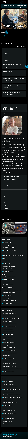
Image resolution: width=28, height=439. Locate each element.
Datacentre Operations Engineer (11, 57)
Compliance (7, 202)
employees (4, 35)
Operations (7, 193)
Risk (5, 205)
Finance (6, 208)
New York (22, 46)
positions (4, 34)
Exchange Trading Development (12, 176)
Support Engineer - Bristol (9, 50)
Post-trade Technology (10, 182)
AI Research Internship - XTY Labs (11, 92)
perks (3, 36)
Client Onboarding (8, 196)
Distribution (7, 191)
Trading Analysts (8, 185)
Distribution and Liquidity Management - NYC (13, 64)
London (18, 46)
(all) (25, 46)
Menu (24, 1)
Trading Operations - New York (10, 85)
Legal (5, 199)
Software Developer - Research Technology (13, 78)
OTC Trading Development (10, 179)
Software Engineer (7, 71)
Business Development (10, 188)
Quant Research (8, 113)
